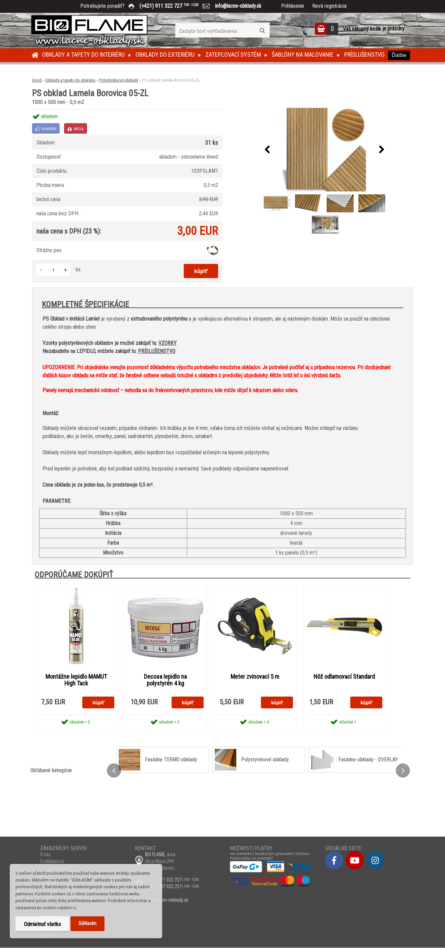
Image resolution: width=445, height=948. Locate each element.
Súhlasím (87, 923)
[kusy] (53, 270)
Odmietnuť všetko (42, 924)
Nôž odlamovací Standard (344, 676)
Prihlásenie (292, 6)
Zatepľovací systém (233, 54)
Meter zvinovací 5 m (255, 676)
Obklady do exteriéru (165, 54)
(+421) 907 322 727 (163, 887)
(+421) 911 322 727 (174, 6)
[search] (262, 30)
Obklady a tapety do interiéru (83, 54)
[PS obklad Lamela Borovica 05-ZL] (324, 149)
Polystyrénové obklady (118, 80)
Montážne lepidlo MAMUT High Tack (76, 680)
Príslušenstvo (364, 54)
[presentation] (267, 150)
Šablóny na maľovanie (302, 54)
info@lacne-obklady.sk (235, 6)
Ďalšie (398, 55)
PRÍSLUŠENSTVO (156, 351)
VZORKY (167, 343)
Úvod (36, 80)
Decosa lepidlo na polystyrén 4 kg (165, 680)
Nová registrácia (329, 6)
